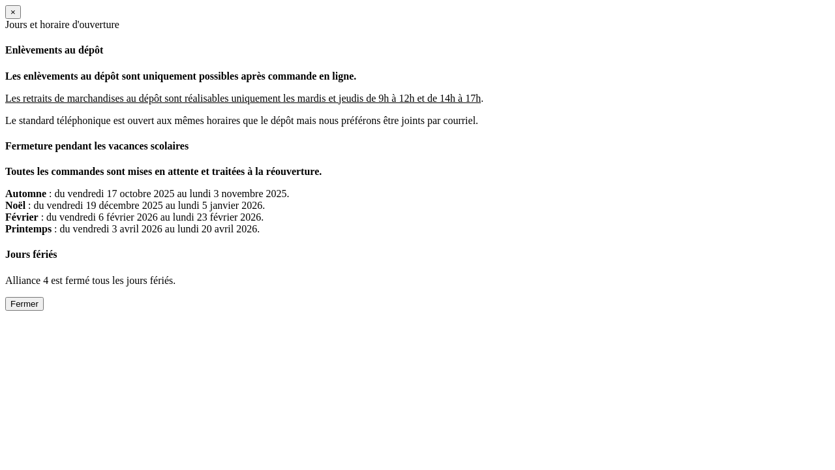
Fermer (24, 304)
